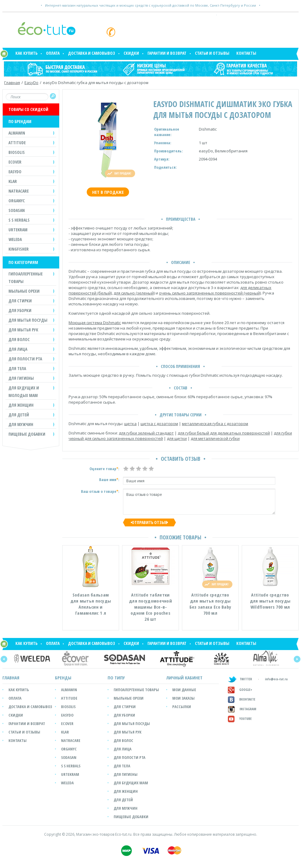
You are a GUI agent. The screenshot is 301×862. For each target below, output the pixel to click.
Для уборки (124, 715)
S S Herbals (70, 766)
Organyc (69, 749)
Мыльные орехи (129, 698)
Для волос (123, 740)
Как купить (26, 53)
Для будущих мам (131, 783)
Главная (12, 82)
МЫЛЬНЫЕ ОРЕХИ (24, 291)
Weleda (67, 783)
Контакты (246, 53)
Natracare (70, 740)
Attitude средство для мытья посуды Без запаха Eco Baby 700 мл (210, 604)
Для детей (123, 799)
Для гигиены (126, 774)
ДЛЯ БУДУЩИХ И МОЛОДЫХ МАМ (23, 391)
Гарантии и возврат (166, 53)
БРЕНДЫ (63, 678)
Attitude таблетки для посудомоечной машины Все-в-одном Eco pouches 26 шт (150, 607)
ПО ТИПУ (116, 678)
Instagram (242, 709)
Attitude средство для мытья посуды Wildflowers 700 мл (270, 601)
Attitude (69, 698)
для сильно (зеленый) (134, 293)
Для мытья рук (127, 732)
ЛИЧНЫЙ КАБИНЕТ (184, 678)
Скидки (131, 53)
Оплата (53, 53)
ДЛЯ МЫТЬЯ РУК (23, 330)
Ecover (67, 723)
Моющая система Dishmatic (95, 322)
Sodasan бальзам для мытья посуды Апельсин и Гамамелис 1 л (90, 604)
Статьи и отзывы (212, 53)
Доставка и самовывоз (91, 53)
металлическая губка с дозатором (215, 423)
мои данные (184, 689)
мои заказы (183, 698)
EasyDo (31, 82)
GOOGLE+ (240, 689)
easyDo (67, 715)
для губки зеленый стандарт (146, 433)
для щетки (177, 438)
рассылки (181, 706)
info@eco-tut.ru (276, 679)
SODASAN (68, 757)
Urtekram (70, 774)
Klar (65, 732)
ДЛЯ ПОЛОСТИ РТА (25, 359)
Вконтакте (241, 699)
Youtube (240, 718)
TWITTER (240, 679)
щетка (130, 423)
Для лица (122, 749)
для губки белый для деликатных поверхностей (224, 433)
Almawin (69, 689)
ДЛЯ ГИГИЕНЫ (21, 378)
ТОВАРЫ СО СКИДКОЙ (28, 109)
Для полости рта (129, 757)
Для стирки (125, 706)
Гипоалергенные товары (136, 689)
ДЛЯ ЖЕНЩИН (21, 405)
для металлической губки (215, 438)
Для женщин (126, 791)
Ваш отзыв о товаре (199, 502)
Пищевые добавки (26, 434)
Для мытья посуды (132, 723)
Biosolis (68, 706)
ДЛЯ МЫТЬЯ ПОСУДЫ (27, 320)
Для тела (122, 766)
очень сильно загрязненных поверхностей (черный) (210, 293)
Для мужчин (126, 808)
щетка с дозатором (159, 423)
